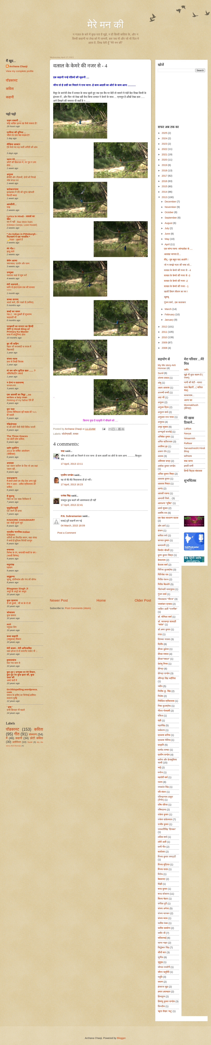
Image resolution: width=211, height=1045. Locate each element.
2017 (165, 175)
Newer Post (59, 600)
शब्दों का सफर (13, 311)
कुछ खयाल (11, 615)
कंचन (160, 530)
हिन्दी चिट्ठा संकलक (193, 470)
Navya (187, 433)
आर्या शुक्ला (163, 508)
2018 (165, 170)
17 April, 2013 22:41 (72, 505)
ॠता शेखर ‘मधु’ (165, 1011)
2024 (165, 138)
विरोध (160, 874)
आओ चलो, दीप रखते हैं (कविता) (20, 302)
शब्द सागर (188, 461)
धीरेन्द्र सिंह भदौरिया (167, 678)
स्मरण (160, 981)
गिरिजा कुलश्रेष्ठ (165, 569)
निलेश (160, 696)
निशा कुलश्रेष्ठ (164, 705)
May (167, 239)
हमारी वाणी (188, 466)
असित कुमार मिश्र (166, 473)
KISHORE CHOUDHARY (21, 520)
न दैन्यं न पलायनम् (15, 382)
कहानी (10, 97)
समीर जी (161, 933)
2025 (165, 133)
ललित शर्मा (162, 837)
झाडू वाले (10, 251)
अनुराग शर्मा (163, 412)
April (167, 244)
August (169, 223)
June (168, 233)
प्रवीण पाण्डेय (67, 475)
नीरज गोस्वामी (164, 710)
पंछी (159, 720)
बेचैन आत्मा (12, 260)
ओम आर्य (162, 525)
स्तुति (160, 977)
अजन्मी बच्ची (163, 392)
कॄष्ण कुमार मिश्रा (165, 555)
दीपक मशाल (163, 654)
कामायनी (161, 545)
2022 (165, 149)
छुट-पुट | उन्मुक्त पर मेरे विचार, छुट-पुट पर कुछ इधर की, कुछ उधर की (21, 675)
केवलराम (161, 560)
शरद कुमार (162, 889)
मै (6, 738)
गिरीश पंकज (163, 579)
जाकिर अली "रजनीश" (167, 608)
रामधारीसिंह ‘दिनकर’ (167, 829)
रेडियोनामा (12, 424)
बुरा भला (11, 409)
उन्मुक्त (10, 272)
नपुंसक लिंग (12, 627)
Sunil (29, 742)
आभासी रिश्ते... (164, 498)
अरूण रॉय (162, 451)
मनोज (160, 772)
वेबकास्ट (161, 879)
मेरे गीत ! (11, 248)
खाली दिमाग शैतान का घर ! (176, 291)
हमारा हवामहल (164, 991)
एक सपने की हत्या (14, 510)
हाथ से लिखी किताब (15, 361)
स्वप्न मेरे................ (16, 159)
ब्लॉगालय (188, 456)
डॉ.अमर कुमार (164, 629)
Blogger (121, 1038)
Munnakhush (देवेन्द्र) (191, 406)
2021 (165, 154)
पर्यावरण (161, 730)
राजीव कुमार (163, 824)
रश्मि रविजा (163, 804)
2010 (165, 337)
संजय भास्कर (163, 913)
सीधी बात (162, 952)
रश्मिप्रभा (162, 809)
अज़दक (10, 463)
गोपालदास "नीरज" (166, 599)
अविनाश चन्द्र (164, 461)
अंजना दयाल (163, 377)
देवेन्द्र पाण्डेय (164, 673)
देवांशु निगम (163, 663)
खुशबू (166, 297)
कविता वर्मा (162, 535)
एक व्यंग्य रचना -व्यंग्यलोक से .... (178, 248)
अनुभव (10, 174)
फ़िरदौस (161, 1006)
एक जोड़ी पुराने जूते (15, 522)
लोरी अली (162, 842)
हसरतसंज (11, 660)
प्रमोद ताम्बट (163, 749)
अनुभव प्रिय (163, 407)
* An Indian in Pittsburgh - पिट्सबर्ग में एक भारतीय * (22, 235)
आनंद (160, 488)
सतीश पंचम (163, 923)
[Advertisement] (100, 569)
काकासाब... (189, 395)
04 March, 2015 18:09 (73, 525)
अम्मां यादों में (12, 680)
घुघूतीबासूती (12, 508)
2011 (165, 332)
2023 (165, 143)
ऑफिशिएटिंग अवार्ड (15, 373)
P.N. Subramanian (71, 516)
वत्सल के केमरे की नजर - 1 (176, 286)
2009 (165, 342)
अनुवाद (161, 422)
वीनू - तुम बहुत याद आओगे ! (176, 259)
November (171, 207)
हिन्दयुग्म (161, 996)
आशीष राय (162, 513)
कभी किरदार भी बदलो (16, 710)
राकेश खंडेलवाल (165, 819)
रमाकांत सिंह (163, 787)
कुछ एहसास (12, 600)
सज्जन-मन (11, 385)
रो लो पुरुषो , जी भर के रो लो (19, 603)
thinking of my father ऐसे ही (20, 400)
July (167, 228)
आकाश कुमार (163, 478)
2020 (165, 159)
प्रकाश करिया (164, 735)
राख (8, 207)
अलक (160, 456)
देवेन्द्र (160, 668)
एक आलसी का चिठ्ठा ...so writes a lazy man (19, 396)
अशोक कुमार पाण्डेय (166, 466)
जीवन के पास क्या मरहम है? (18, 135)
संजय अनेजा (163, 908)
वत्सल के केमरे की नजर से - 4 (177, 270)
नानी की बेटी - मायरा (193, 382)
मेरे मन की (105, 24)
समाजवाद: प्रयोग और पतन (18, 263)
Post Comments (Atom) (78, 608)
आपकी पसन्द (163, 493)
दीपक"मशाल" (163, 659)
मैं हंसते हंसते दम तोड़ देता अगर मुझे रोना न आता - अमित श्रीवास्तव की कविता (21, 484)
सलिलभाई (162, 938)
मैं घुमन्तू (10, 496)
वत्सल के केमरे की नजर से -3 (177, 275)
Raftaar (188, 443)
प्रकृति (161, 745)
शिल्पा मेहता (163, 898)
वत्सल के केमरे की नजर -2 (176, 281)
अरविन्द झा (162, 446)
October (169, 212)
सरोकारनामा (12, 189)
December (171, 201)
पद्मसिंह (161, 725)
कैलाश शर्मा (163, 564)
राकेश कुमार (163, 814)
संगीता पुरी (162, 903)
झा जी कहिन (13, 343)
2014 (165, 191)
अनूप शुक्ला (163, 427)
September (171, 217)
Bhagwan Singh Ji (17, 588)
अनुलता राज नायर (166, 417)
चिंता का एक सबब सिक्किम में (19, 499)
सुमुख (160, 962)
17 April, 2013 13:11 (72, 464)
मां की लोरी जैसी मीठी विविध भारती (21, 427)
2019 (165, 165)
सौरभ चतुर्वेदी (163, 972)
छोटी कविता (36, 738)
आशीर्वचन (16, 742)
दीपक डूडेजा (163, 649)
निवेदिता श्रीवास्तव (166, 701)
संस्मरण (33, 734)
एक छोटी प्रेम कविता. (16, 439)
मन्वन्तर (10, 549)
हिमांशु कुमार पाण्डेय (166, 1001)
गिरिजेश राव (163, 574)
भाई (159, 767)
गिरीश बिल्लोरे (164, 584)
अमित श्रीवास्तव (165, 441)
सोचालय (11, 612)
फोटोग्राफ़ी (67, 433)
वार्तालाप (161, 851)
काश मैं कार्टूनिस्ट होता (16, 334)
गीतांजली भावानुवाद (166, 589)
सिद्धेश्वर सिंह (163, 947)
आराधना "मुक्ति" (165, 503)
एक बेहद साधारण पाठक (168, 517)
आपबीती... (12, 204)
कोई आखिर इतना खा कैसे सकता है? (22, 123)
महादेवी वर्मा (163, 777)
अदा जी (161, 397)
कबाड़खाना (12, 478)
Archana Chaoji (18, 66)
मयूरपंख (10, 564)
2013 (165, 197)
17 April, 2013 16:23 (72, 484)
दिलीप (160, 644)
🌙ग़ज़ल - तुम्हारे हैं (15, 239)
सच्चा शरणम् (12, 299)
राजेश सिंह (66, 495)
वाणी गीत (162, 846)
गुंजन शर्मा (162, 594)
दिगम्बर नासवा (164, 639)
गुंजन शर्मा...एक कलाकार (175, 302)
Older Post (143, 600)
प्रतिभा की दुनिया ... (16, 132)
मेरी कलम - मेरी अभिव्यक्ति (19, 648)
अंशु (159, 382)
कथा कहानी (12, 636)
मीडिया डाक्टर (13, 144)
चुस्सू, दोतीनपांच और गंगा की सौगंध (21, 579)
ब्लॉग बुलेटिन (13, 448)
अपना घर (188, 400)
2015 (165, 186)
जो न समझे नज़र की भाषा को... (178, 264)
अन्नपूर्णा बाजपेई (165, 431)
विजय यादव (163, 869)
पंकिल (160, 715)
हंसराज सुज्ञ (163, 986)
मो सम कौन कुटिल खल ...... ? (21, 370)
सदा (62, 451)
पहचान (9, 567)
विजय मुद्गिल (163, 864)
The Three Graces (17, 436)
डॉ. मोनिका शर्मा (165, 616)
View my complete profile (19, 71)
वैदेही (160, 884)
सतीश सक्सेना (164, 928)
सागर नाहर (162, 942)
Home (101, 600)
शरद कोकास (163, 893)
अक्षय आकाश (163, 387)
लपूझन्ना (11, 576)
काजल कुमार (163, 540)
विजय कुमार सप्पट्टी (167, 856)
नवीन (160, 686)
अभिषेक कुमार (164, 436)
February (170, 314)
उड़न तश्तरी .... (14, 120)
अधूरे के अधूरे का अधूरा (16, 591)
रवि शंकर (162, 792)
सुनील (160, 957)
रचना (160, 782)
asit (9, 624)
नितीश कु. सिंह (164, 691)
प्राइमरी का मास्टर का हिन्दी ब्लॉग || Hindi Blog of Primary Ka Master (20, 329)
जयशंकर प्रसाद (165, 604)
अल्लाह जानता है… (172, 254)
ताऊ (160, 634)
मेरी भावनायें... (13, 284)
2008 (165, 348)
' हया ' (10, 707)
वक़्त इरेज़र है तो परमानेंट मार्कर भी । (22, 651)
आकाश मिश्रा (164, 483)
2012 (165, 326)
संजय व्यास (12, 358)
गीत (16, 734)
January (169, 319)
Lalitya (187, 428)
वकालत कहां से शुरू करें (17, 275)
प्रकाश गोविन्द (164, 740)
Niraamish (189, 438)
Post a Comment (66, 532)
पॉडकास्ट (12, 80)
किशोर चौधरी (163, 550)
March (168, 309)
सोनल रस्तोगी (164, 967)
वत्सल (75, 433)
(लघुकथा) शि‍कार (14, 639)
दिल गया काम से (13, 663)
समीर (186, 369)
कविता (10, 89)
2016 (165, 181)
